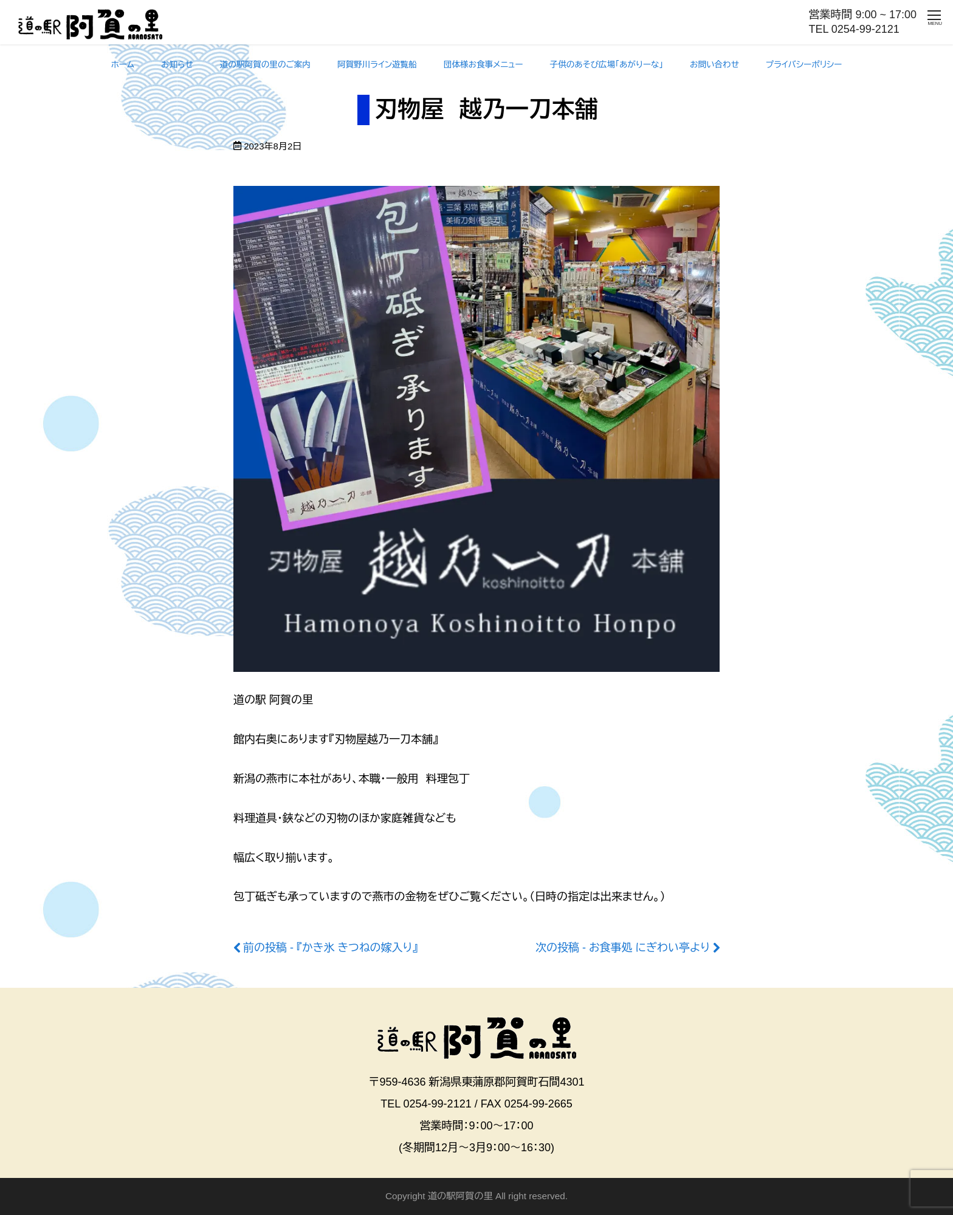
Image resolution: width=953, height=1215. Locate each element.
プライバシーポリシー (804, 64)
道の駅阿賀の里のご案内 (265, 64)
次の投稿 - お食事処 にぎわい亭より (622, 948)
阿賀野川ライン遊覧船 (377, 64)
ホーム (122, 64)
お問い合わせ (714, 64)
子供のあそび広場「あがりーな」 (607, 64)
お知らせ (177, 64)
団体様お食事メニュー (483, 64)
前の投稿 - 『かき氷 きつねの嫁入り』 (330, 948)
